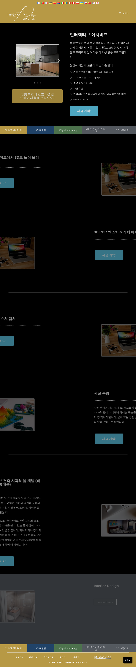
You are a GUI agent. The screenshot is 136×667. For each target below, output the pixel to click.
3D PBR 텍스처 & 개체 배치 (87, 77)
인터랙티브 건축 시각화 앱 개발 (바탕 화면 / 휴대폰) (99, 94)
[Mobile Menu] (124, 13)
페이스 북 (33, 657)
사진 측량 (78, 88)
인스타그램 (48, 657)
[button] (16, 60)
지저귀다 (19, 657)
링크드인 (63, 657)
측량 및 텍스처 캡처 (83, 83)
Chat (128, 660)
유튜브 (76, 657)
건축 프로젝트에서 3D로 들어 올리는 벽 (93, 72)
